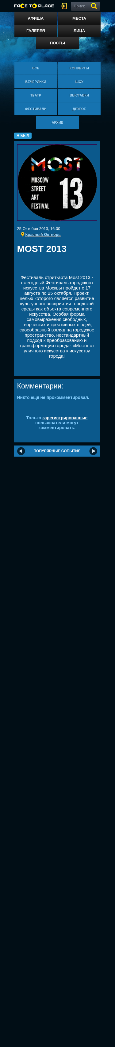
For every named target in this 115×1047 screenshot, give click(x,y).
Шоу (79, 82)
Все (35, 68)
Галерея (35, 30)
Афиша (36, 18)
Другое (79, 109)
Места (79, 18)
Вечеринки (35, 82)
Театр (35, 95)
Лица (79, 30)
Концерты (79, 68)
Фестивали (35, 109)
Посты (57, 43)
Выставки (79, 95)
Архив (57, 122)
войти (65, 6)
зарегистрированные (64, 417)
